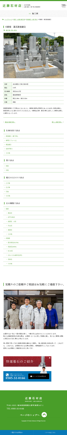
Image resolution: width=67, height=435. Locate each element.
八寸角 (8, 183)
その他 (8, 153)
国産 (7, 209)
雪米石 (10, 259)
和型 (7, 166)
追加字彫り (9, 149)
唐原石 (10, 230)
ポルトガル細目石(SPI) (15, 255)
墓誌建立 (8, 144)
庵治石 (10, 213)
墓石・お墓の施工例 (19, 19)
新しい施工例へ (58, 122)
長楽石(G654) (12, 246)
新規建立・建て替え (12, 136)
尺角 (7, 191)
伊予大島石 (11, 217)
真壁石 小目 (12, 221)
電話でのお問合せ (17, 432)
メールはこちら (50, 432)
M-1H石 (10, 251)
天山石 (10, 225)
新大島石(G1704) (13, 242)
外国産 (8, 238)
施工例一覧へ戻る (11, 30)
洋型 (7, 170)
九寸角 (8, 187)
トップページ (8, 19)
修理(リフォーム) (11, 140)
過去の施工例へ (9, 122)
